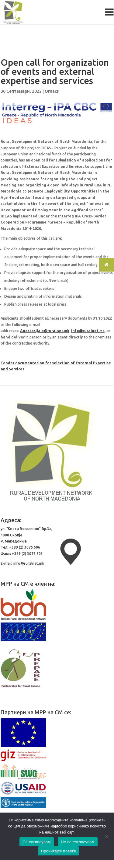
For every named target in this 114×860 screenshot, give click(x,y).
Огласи (52, 91)
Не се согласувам (78, 842)
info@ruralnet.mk (88, 331)
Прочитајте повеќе (58, 851)
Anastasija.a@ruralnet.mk (44, 331)
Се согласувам (36, 842)
